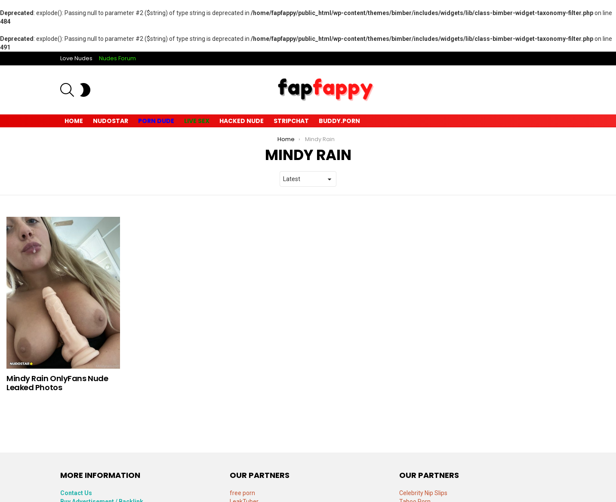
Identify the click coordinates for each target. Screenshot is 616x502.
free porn (242, 493)
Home (74, 121)
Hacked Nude (241, 121)
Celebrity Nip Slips (423, 493)
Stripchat (291, 121)
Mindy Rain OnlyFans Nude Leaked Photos (57, 383)
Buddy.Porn (339, 121)
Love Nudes (76, 58)
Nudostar (110, 121)
